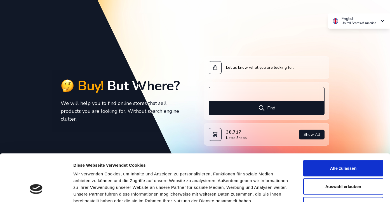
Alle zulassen (343, 128)
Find (266, 108)
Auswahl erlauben (343, 146)
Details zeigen (297, 191)
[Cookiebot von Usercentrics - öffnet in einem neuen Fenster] (36, 191)
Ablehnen (343, 165)
